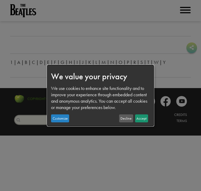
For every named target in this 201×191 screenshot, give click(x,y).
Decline (126, 118)
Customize (60, 118)
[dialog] (100, 95)
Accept (141, 118)
